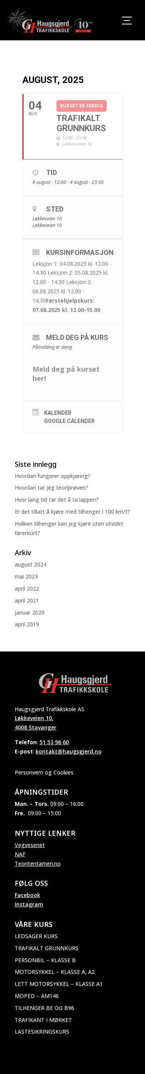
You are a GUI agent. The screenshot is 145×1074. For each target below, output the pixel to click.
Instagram (29, 904)
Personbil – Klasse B (45, 960)
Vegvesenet (30, 845)
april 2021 (27, 600)
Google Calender (69, 421)
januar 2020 (29, 612)
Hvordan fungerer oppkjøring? (52, 476)
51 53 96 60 (54, 742)
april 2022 (27, 588)
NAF (20, 854)
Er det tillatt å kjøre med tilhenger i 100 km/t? (72, 511)
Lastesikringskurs (42, 1031)
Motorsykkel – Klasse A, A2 (55, 971)
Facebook (27, 895)
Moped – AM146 (37, 996)
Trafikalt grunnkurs (46, 948)
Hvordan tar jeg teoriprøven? (51, 487)
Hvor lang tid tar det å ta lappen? (57, 499)
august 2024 (30, 564)
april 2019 (27, 624)
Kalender (58, 413)
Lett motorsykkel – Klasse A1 (59, 983)
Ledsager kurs (36, 936)
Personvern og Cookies (44, 772)
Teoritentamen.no (38, 863)
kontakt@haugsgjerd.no (69, 751)
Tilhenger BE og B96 (44, 1008)
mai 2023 (26, 576)
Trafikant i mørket (43, 1020)
